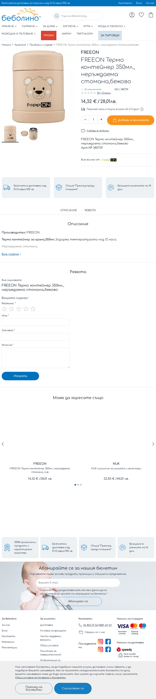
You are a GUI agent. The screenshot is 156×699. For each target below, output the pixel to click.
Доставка (46, 625)
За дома (49, 26)
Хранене (8, 26)
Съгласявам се (73, 688)
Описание (68, 207)
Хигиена (69, 26)
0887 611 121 (105, 625)
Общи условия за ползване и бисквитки (40, 677)
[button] (10, 132)
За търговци (112, 33)
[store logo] (21, 14)
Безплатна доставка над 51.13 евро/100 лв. (62, 546)
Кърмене (28, 26)
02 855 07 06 (90, 625)
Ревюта (90, 207)
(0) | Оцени (104, 91)
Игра (86, 26)
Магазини (8, 642)
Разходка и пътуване (17, 33)
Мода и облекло (110, 26)
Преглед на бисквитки (33, 688)
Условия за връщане (53, 630)
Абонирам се (78, 600)
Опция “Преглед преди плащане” (101, 546)
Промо (49, 33)
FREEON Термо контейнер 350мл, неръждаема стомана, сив (40, 467)
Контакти (125, 3)
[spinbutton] (93, 118)
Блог (139, 3)
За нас (150, 3)
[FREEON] (109, 156)
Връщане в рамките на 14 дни (138, 546)
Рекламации (9, 647)
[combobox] (78, 16)
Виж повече (10, 251)
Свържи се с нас (95, 632)
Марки (68, 33)
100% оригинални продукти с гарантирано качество (25, 546)
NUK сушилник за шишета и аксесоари (116, 465)
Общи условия (49, 645)
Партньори (86, 33)
